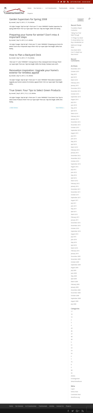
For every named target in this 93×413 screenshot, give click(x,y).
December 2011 (75, 189)
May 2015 (74, 74)
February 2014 (75, 116)
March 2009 (74, 281)
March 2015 (74, 80)
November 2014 (75, 91)
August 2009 (74, 267)
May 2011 (74, 209)
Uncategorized (75, 378)
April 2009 (74, 279)
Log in (73, 389)
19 (26, 93)
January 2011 (75, 220)
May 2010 (74, 242)
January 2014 (75, 119)
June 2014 (74, 105)
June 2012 (74, 172)
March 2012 (74, 181)
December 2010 (75, 223)
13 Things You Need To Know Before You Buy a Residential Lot (77, 40)
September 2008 (76, 298)
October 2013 (75, 127)
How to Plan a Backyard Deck (25, 54)
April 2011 (74, 211)
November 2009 (75, 259)
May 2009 (74, 276)
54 (71, 350)
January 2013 (75, 153)
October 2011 (75, 195)
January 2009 (75, 287)
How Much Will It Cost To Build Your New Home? (76, 52)
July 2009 (73, 270)
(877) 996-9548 (75, 2)
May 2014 (74, 108)
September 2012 (76, 164)
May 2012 (74, 175)
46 (71, 331)
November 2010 (75, 225)
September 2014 (76, 97)
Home (29, 8)
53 (71, 348)
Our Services (37, 8)
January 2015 (75, 85)
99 (71, 373)
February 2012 (75, 183)
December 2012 (75, 155)
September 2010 (76, 231)
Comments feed (75, 394)
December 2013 (75, 122)
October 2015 (75, 71)
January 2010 (75, 253)
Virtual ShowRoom (76, 381)
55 (71, 353)
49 (71, 339)
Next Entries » (60, 108)
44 (71, 328)
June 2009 (74, 273)
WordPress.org (75, 397)
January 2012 (75, 186)
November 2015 (75, 69)
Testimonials (63, 8)
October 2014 (75, 94)
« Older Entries (13, 108)
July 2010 (73, 237)
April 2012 (74, 178)
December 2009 (75, 256)
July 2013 (73, 136)
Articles (72, 8)
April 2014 (74, 111)
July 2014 (73, 102)
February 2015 (75, 83)
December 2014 (75, 88)
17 (26, 22)
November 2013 (75, 125)
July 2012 (73, 169)
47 (71, 334)
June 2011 (74, 206)
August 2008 (74, 301)
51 (71, 345)
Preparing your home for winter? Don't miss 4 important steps (34, 36)
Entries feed (74, 392)
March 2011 (74, 214)
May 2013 (74, 141)
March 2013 (74, 147)
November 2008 (75, 293)
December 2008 (75, 290)
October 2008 (75, 295)
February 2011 (75, 217)
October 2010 (75, 228)
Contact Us (80, 8)
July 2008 (73, 304)
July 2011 (73, 203)
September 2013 (76, 130)
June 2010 (74, 239)
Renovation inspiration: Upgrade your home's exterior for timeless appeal (33, 71)
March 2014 (74, 113)
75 (71, 362)
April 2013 (74, 144)
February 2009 (75, 284)
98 (71, 370)
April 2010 (74, 245)
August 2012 (74, 167)
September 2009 (76, 265)
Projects (30, 13)
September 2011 (76, 197)
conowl (13, 22)
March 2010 (74, 248)
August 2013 (74, 133)
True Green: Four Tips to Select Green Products (34, 90)
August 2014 (74, 99)
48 (71, 336)
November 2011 (75, 192)
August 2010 (74, 234)
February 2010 (75, 251)
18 (28, 22)
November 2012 (75, 158)
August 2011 (74, 200)
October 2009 (75, 262)
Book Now (86, 2)
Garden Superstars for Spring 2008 (28, 19)
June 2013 (74, 139)
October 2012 (75, 161)
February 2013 (75, 150)
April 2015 (74, 77)
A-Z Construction (51, 8)
